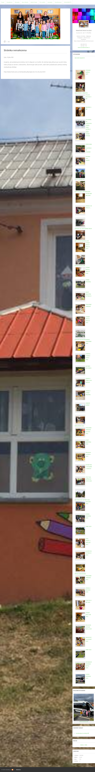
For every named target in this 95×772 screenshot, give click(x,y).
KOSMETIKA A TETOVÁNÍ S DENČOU (89, 466)
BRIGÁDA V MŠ (88, 108)
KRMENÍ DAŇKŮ (88, 404)
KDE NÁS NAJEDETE (80, 58)
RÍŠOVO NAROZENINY (80, 574)
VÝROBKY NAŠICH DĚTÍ (88, 72)
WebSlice (18, 769)
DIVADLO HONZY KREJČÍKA (88, 392)
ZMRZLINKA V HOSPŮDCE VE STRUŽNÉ (89, 148)
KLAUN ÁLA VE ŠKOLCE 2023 (89, 553)
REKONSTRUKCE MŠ (80, 265)
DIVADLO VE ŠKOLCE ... (89, 207)
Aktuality (17, 2)
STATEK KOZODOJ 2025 (88, 676)
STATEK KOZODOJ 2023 (88, 516)
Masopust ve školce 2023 (88, 454)
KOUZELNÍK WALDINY (89, 194)
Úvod (2, 2)
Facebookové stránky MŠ (82, 733)
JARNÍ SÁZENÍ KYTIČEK (88, 133)
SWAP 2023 (88, 526)
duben (82, 745)
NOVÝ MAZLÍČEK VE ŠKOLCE (88, 294)
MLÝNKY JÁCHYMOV (88, 367)
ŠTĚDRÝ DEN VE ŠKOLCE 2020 (88, 270)
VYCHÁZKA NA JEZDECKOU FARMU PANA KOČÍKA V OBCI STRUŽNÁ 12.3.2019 (89, 127)
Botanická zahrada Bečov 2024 (89, 627)
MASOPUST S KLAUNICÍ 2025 (89, 639)
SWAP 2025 (88, 649)
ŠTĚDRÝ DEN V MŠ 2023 (88, 614)
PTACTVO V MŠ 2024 (88, 601)
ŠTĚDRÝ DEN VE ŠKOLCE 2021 (88, 319)
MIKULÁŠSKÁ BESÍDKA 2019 (82, 241)
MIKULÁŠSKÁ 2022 (79, 426)
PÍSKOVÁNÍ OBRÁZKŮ (88, 305)
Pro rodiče (42, 2)
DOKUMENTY (67, 2)
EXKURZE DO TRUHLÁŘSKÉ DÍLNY (83, 228)
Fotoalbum (9, 2)
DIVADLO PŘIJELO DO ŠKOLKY (89, 380)
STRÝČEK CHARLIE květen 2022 (88, 356)
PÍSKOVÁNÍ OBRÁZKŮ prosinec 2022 (88, 430)
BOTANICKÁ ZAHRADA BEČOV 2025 (89, 665)
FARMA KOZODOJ (88, 280)
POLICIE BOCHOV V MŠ (88, 96)
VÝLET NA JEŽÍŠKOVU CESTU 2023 (89, 479)
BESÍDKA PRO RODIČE (88, 158)
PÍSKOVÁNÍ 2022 (88, 342)
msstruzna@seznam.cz (84, 47)
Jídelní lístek (34, 2)
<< (75, 745)
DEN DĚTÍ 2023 (88, 502)
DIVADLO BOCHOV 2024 (88, 590)
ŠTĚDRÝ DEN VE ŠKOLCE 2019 (88, 245)
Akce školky (25, 2)
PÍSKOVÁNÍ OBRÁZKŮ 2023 (88, 577)
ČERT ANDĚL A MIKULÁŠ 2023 (88, 541)
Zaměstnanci (58, 2)
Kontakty (50, 2)
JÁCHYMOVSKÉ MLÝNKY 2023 (82, 500)
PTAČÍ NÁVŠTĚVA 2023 (88, 442)
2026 (86, 745)
